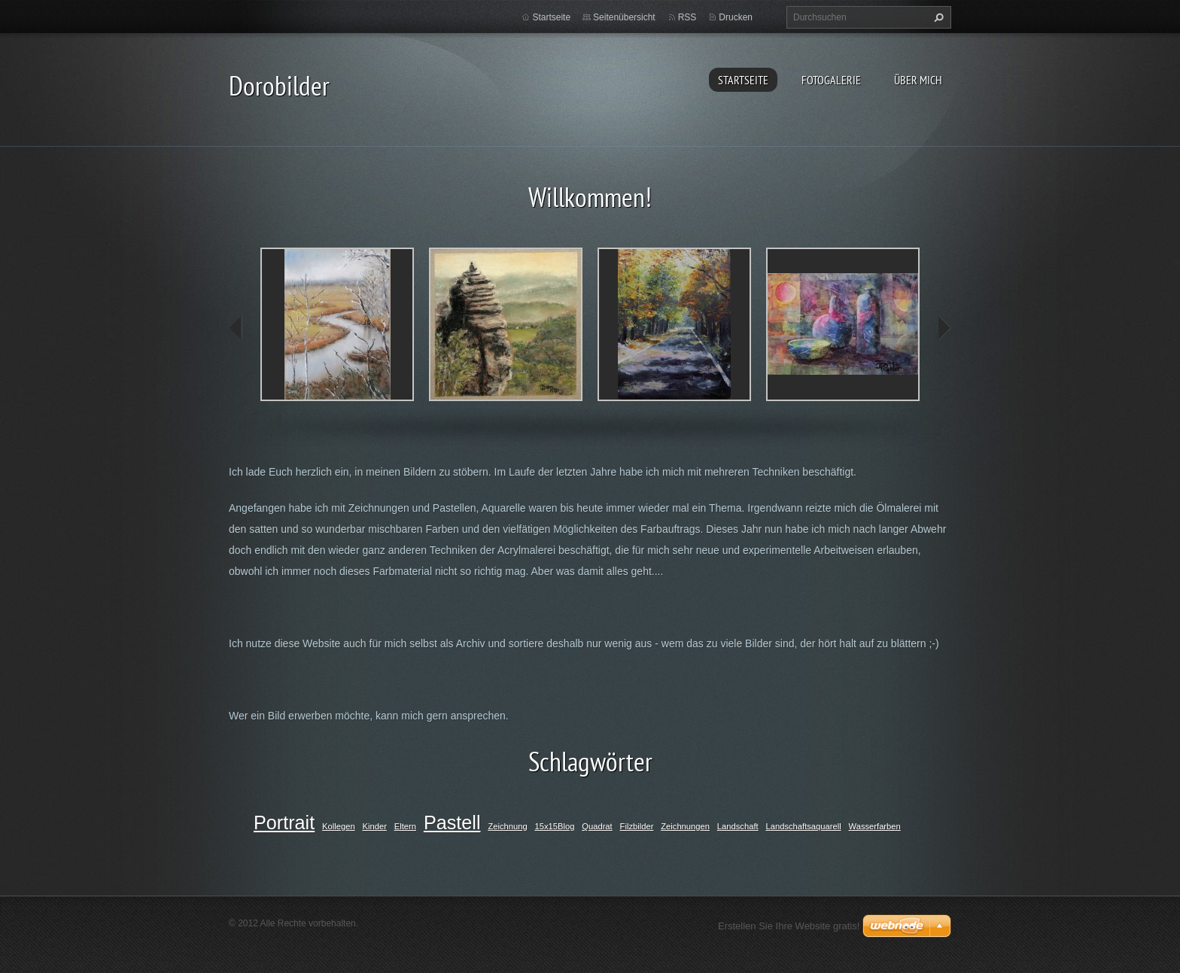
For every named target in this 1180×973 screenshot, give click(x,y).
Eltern (405, 826)
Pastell (452, 822)
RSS (687, 17)
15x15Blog (555, 826)
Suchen (937, 17)
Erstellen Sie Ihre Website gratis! (788, 926)
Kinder (375, 826)
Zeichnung (507, 826)
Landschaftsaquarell (803, 826)
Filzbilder (637, 826)
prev (236, 328)
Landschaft (738, 826)
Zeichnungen (685, 826)
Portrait (284, 822)
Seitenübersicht (624, 17)
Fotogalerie (831, 79)
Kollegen (338, 826)
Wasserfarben (875, 826)
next (943, 328)
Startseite (743, 79)
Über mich (918, 79)
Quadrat (597, 826)
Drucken (736, 17)
